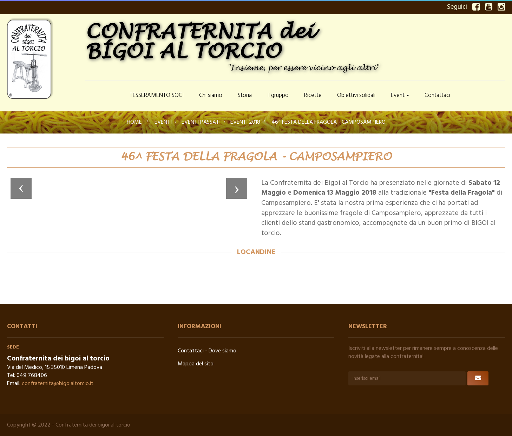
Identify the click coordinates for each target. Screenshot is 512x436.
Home (134, 122)
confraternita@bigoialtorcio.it (57, 383)
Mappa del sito (196, 364)
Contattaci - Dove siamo (207, 351)
